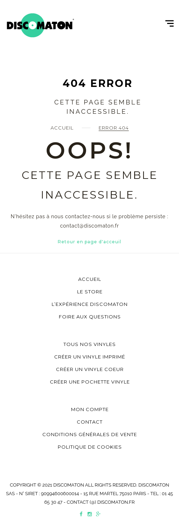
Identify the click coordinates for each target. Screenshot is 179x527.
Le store (90, 291)
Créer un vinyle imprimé (89, 357)
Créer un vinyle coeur (90, 369)
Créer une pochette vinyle (90, 382)
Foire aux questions (90, 316)
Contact (90, 422)
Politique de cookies (90, 447)
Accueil (62, 128)
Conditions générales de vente (89, 434)
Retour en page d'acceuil (89, 241)
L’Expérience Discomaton (90, 304)
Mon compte (90, 409)
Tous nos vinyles (89, 344)
